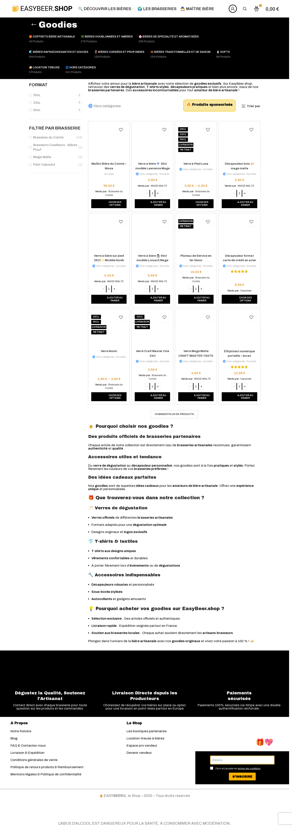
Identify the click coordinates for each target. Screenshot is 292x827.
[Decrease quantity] (146, 191)
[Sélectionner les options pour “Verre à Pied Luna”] (196, 202)
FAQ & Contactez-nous (28, 747)
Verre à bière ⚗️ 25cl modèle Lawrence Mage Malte (152, 166)
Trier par (253, 106)
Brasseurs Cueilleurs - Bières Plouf (55, 147)
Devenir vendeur (139, 754)
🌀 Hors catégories (104, 106)
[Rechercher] (245, 9)
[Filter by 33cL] (52, 102)
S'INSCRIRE (242, 778)
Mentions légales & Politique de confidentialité (45, 776)
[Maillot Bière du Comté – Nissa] (108, 141)
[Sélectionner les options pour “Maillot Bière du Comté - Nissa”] (108, 202)
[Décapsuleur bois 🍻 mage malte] (240, 141)
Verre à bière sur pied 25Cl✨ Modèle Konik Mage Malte (108, 259)
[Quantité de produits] (152, 191)
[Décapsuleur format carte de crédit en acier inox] (240, 234)
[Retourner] (34, 25)
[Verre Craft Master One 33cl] (152, 330)
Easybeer (246, 289)
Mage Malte (42, 157)
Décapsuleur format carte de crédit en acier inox (240, 259)
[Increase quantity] (157, 191)
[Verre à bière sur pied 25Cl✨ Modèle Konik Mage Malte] (108, 234)
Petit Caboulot (44, 164)
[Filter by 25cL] (52, 95)
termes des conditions (249, 770)
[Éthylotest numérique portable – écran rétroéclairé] (240, 330)
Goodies (108, 172)
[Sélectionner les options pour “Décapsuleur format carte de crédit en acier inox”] (240, 298)
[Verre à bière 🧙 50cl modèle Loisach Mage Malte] (152, 234)
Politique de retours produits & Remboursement (46, 768)
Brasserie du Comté (48, 137)
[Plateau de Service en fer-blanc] (196, 234)
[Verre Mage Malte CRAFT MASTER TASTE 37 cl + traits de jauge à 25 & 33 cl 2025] (196, 330)
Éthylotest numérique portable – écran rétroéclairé (240, 355)
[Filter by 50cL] (52, 110)
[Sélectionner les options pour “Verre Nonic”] (108, 396)
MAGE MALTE (159, 184)
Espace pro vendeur (142, 747)
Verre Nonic (108, 350)
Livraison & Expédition (27, 754)
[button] (152, 202)
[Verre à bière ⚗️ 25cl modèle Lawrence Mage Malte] (152, 141)
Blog (13, 740)
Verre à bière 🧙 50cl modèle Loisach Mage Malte (152, 259)
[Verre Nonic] (108, 330)
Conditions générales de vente (33, 761)
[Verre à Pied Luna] (196, 141)
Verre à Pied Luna (196, 162)
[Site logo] (42, 8)
